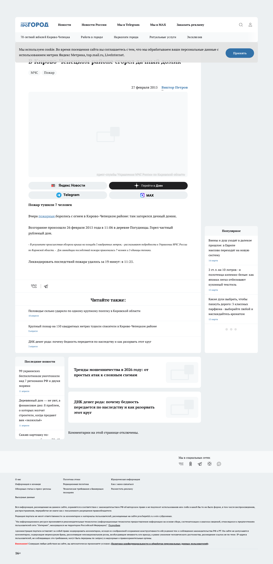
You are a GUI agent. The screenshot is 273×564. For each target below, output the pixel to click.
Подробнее (114, 525)
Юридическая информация (125, 479)
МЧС (34, 72)
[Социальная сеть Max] (148, 195)
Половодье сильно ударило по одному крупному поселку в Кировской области (108, 313)
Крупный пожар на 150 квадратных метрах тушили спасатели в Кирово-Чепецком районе (108, 329)
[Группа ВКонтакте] (181, 464)
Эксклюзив (194, 37)
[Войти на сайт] (250, 24)
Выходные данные (25, 497)
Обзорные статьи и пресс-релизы (33, 488)
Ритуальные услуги (163, 37)
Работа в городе (92, 37)
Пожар (49, 72)
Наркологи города (126, 37)
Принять (240, 53)
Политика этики (71, 479)
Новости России (94, 25)
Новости (64, 25)
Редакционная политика (76, 484)
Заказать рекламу (190, 25)
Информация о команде (28, 484)
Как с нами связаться (122, 484)
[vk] (34, 286)
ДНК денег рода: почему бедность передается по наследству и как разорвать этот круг (108, 344)
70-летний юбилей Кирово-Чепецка (45, 37)
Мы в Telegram (128, 25)
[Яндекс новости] (67, 185)
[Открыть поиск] (241, 24)
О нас (18, 479)
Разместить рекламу (122, 488)
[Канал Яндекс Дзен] (148, 185)
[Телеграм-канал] (67, 195)
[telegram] (47, 286)
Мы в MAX (158, 25)
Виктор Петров (175, 87)
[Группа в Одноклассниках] (190, 464)
